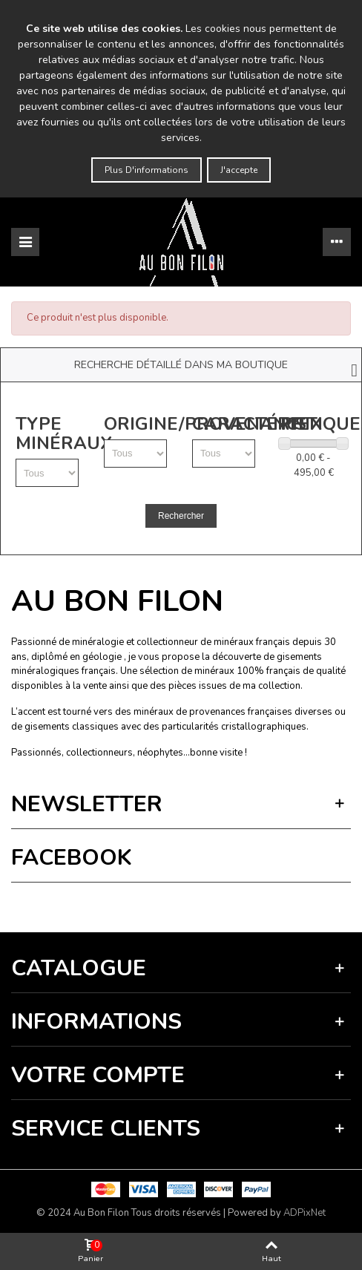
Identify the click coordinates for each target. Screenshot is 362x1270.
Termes (160, 903)
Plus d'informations (146, 170)
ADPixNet (304, 1213)
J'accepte (238, 170)
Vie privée (123, 903)
